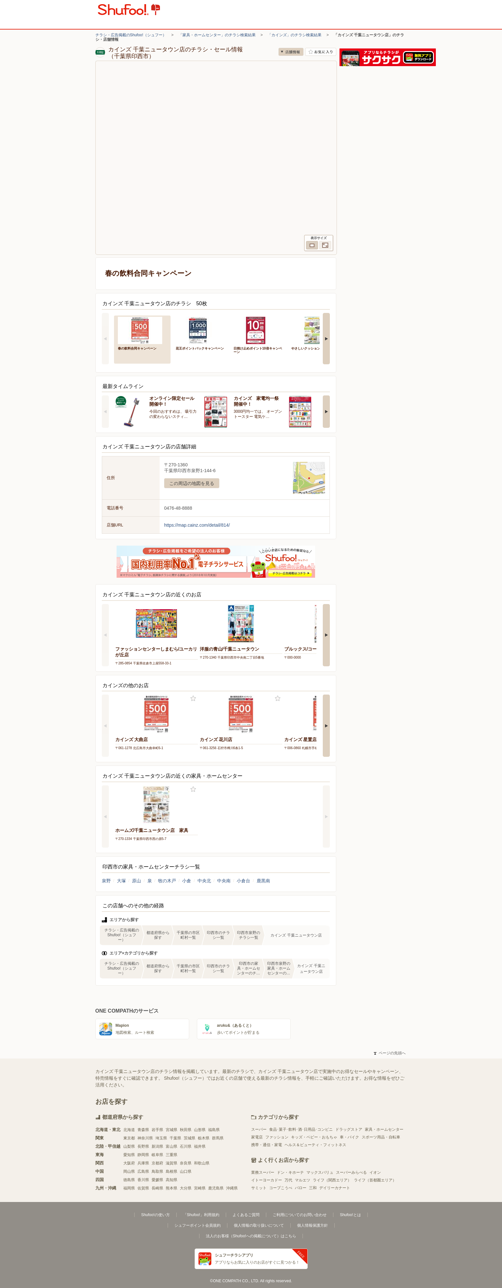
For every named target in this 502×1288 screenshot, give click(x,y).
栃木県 (203, 1138)
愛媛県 (157, 1180)
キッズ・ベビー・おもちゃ (314, 1137)
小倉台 (243, 880)
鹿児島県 (216, 1188)
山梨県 (129, 1146)
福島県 (214, 1130)
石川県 (185, 1146)
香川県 (143, 1180)
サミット (259, 1188)
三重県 (171, 1155)
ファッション (276, 1137)
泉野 (106, 880)
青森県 (143, 1130)
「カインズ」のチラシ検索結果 (294, 35)
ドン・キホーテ (290, 1172)
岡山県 (129, 1171)
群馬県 (218, 1138)
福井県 (200, 1146)
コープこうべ (280, 1188)
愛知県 (129, 1155)
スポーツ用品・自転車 (381, 1137)
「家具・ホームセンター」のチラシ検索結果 (217, 35)
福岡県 (129, 1188)
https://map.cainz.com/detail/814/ (197, 525)
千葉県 (175, 1138)
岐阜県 (157, 1155)
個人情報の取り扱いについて (259, 1225)
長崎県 (157, 1188)
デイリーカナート (334, 1188)
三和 (313, 1188)
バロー (300, 1188)
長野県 (143, 1146)
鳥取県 (157, 1171)
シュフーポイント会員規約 (197, 1225)
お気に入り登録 (193, 699)
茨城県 (189, 1138)
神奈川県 (145, 1138)
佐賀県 (143, 1188)
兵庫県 (143, 1163)
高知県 (171, 1180)
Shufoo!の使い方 (155, 1215)
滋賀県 (171, 1163)
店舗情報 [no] (291, 52)
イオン (375, 1172)
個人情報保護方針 (312, 1225)
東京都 (129, 1138)
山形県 (200, 1130)
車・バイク (349, 1137)
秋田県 (185, 1130)
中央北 (204, 880)
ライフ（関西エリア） (332, 1180)
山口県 (185, 1171)
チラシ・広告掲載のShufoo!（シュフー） (130, 35)
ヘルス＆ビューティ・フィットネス (315, 1145)
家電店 (257, 1137)
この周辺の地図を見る (191, 483)
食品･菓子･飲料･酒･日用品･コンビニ (301, 1129)
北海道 (129, 1130)
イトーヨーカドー (266, 1180)
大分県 (185, 1188)
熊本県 (171, 1188)
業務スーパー (262, 1172)
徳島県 (129, 1180)
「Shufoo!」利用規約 (201, 1215)
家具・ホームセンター (384, 1129)
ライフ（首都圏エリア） (375, 1180)
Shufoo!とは (350, 1215)
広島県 (143, 1171)
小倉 (186, 880)
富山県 (171, 1146)
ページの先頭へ (389, 1053)
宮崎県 (200, 1188)
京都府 (157, 1163)
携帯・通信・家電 (266, 1145)
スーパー (259, 1129)
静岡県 (143, 1155)
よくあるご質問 (246, 1215)
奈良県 (185, 1163)
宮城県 (171, 1130)
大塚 (121, 880)
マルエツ (302, 1180)
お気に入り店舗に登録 (320, 52)
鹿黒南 (263, 880)
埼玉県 (161, 1138)
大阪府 (129, 1163)
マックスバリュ (319, 1172)
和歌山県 (201, 1163)
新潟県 (157, 1146)
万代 (288, 1180)
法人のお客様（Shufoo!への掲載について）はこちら (251, 1236)
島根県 (171, 1171)
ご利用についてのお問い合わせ (300, 1215)
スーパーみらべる (351, 1172)
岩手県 (157, 1130)
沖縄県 (232, 1188)
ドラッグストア (348, 1129)
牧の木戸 (167, 880)
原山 (136, 880)
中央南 (224, 880)
